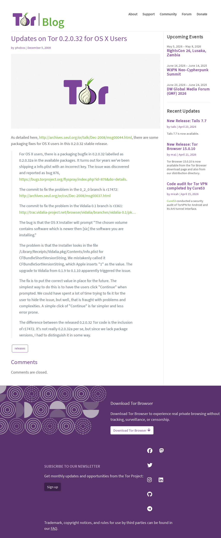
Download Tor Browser (132, 430)
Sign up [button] (52, 487)
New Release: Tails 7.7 (187, 120)
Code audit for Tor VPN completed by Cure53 (187, 186)
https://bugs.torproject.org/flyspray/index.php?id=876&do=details (72, 179)
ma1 (174, 154)
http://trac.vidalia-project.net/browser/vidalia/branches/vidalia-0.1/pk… (77, 212)
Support (148, 14)
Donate (202, 14)
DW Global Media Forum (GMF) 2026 (188, 91)
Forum (186, 14)
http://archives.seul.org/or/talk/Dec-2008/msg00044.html (85, 137)
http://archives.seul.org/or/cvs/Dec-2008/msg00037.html (65, 195)
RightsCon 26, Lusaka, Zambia (186, 52)
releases (20, 348)
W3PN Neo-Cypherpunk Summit (187, 72)
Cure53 (171, 201)
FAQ (54, 528)
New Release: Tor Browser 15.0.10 (182, 146)
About (132, 14)
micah (175, 194)
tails (173, 127)
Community (168, 14)
